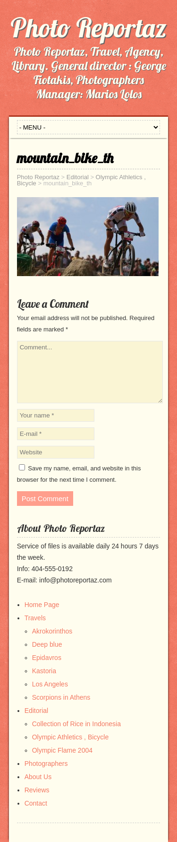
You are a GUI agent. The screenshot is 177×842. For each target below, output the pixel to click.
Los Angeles (50, 684)
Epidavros (46, 657)
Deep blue (47, 644)
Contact (36, 803)
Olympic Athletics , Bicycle (70, 737)
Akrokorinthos (52, 631)
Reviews (37, 790)
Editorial (37, 710)
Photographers (46, 763)
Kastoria (44, 671)
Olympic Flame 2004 (62, 750)
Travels (35, 618)
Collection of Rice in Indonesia (76, 724)
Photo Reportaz (88, 27)
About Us (38, 777)
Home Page (42, 604)
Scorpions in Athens (61, 697)
